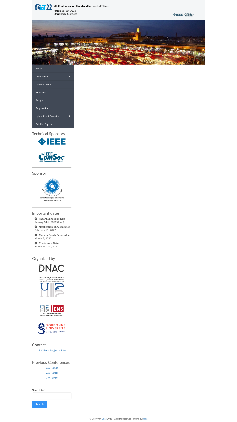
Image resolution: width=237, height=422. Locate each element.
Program (40, 100)
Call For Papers (44, 124)
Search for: (38, 390)
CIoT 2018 (52, 372)
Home (39, 68)
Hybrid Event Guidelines (53, 116)
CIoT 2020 (52, 367)
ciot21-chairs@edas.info (52, 350)
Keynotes (41, 92)
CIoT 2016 (52, 377)
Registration (42, 108)
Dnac (104, 418)
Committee (53, 76)
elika (145, 418)
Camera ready (43, 84)
